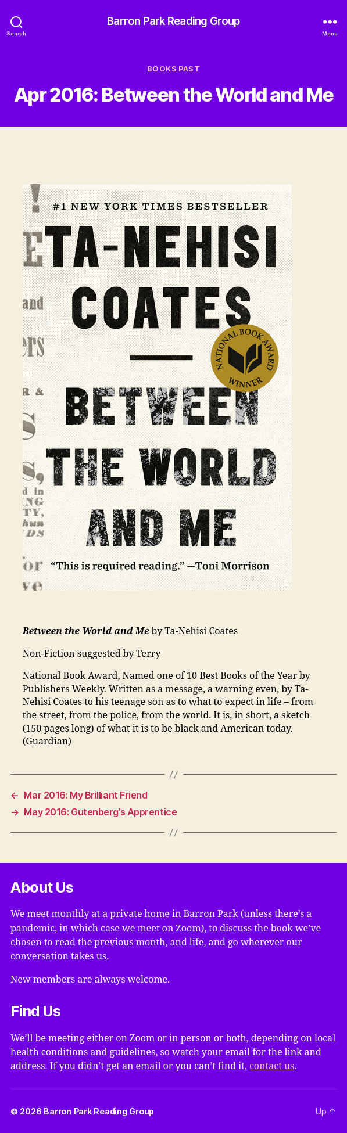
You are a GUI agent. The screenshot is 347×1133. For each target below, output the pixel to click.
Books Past (174, 68)
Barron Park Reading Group (173, 21)
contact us (271, 1066)
